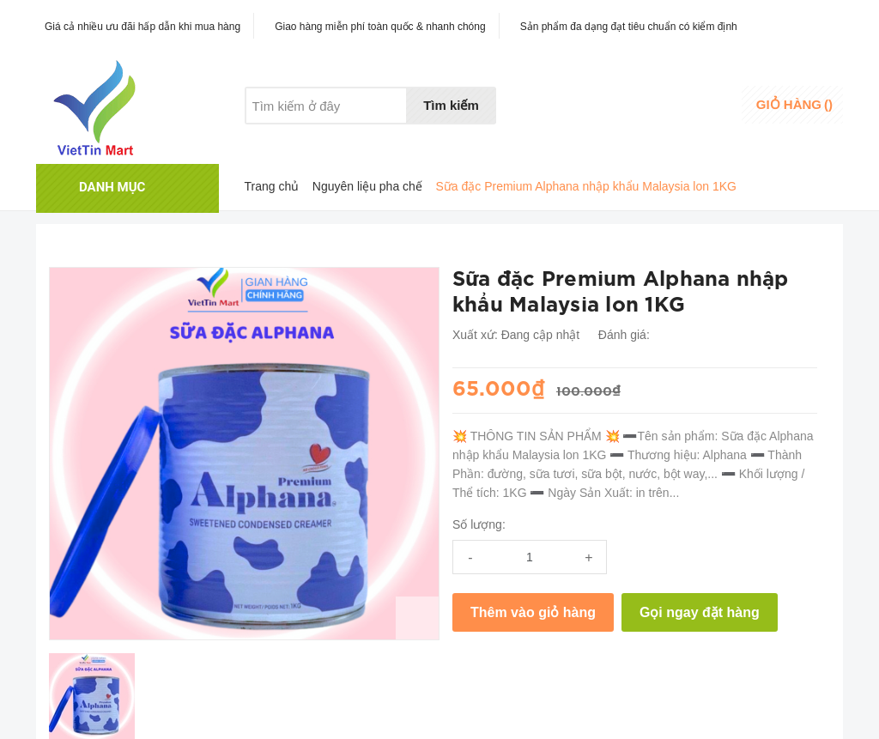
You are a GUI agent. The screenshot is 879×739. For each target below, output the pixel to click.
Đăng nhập (702, 99)
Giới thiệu (271, 138)
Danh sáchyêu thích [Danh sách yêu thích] (608, 106)
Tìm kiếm (451, 105)
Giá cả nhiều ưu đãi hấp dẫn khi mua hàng (142, 27)
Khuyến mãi (349, 138)
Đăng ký (694, 115)
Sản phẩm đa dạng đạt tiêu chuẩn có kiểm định (628, 27)
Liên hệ (421, 138)
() (794, 104)
